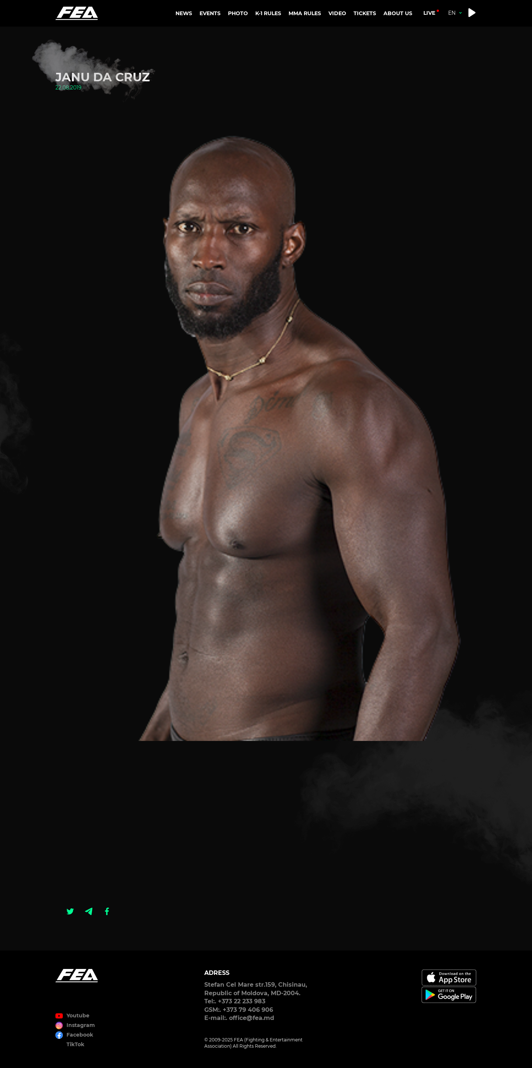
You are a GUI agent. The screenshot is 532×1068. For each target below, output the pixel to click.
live (429, 13)
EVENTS (210, 13)
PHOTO (238, 13)
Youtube (77, 1015)
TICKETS (365, 13)
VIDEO (337, 13)
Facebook (79, 1034)
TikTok (75, 1044)
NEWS (183, 13)
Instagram (80, 1025)
